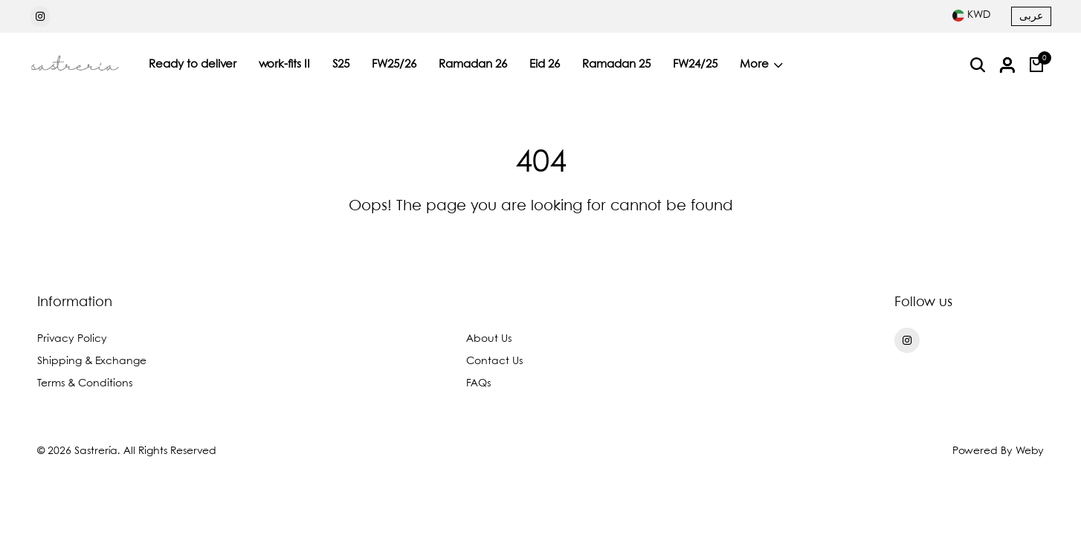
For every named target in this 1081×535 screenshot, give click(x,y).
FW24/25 (695, 64)
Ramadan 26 (473, 64)
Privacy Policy (72, 339)
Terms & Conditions (84, 383)
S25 (340, 64)
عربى (1031, 16)
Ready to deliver (192, 64)
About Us (489, 339)
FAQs (478, 383)
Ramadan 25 (616, 64)
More (761, 64)
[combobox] (971, 15)
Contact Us (494, 361)
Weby (1030, 451)
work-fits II (284, 64)
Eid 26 (544, 64)
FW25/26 (394, 64)
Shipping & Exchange (91, 361)
